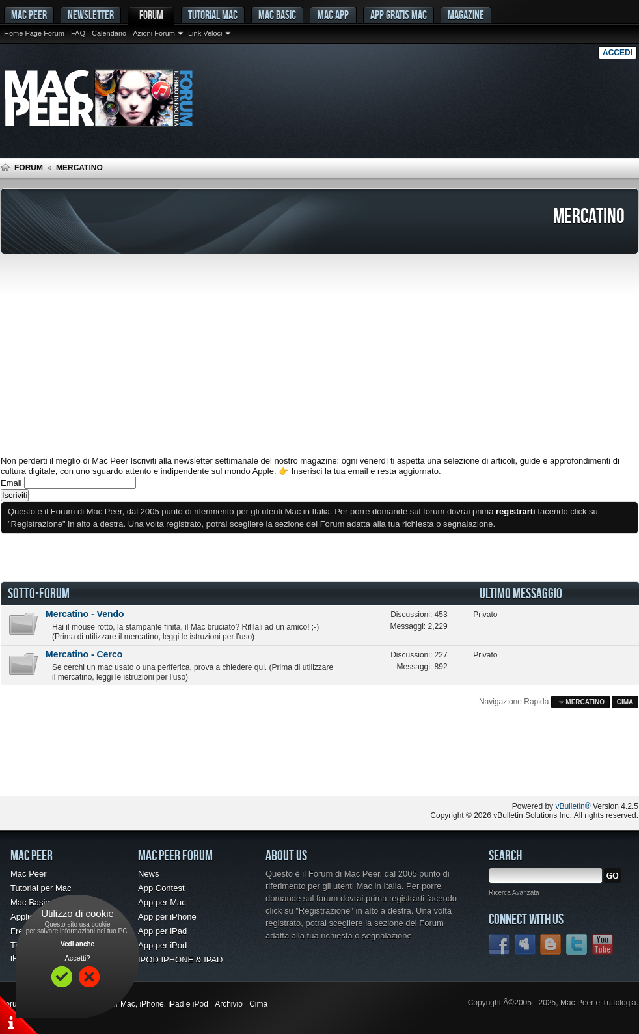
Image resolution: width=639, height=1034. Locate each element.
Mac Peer (28, 874)
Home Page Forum (34, 33)
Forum (151, 14)
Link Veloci (205, 33)
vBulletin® (572, 806)
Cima (625, 702)
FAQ (78, 33)
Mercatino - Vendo (85, 614)
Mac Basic (277, 14)
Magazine (466, 14)
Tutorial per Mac (40, 888)
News (148, 874)
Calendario (109, 33)
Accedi (617, 52)
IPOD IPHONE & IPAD (180, 959)
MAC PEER (29, 14)
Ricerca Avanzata (514, 892)
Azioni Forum (154, 33)
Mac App (333, 14)
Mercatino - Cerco (84, 654)
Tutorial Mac (213, 14)
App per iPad (162, 931)
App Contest (161, 888)
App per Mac (162, 902)
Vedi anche (77, 944)
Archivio (229, 1004)
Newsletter (91, 14)
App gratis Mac (398, 14)
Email (11, 483)
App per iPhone (167, 916)
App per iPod (162, 945)
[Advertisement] (319, 355)
